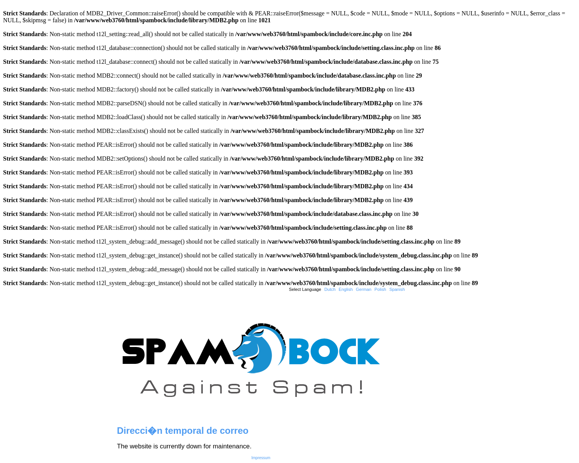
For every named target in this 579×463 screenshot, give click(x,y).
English (346, 289)
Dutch (330, 289)
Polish (380, 289)
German (363, 289)
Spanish (397, 289)
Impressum (260, 458)
